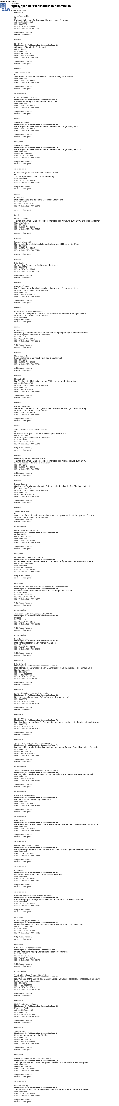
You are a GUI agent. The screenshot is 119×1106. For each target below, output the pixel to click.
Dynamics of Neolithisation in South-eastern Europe (38, 874)
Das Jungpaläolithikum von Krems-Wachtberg (35, 643)
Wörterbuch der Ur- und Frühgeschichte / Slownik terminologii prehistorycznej (50, 408)
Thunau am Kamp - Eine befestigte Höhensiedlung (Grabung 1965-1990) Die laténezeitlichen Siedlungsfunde (57, 222)
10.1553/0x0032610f (25, 1010)
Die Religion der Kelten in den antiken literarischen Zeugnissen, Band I (47, 288)
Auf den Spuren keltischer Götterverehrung (34, 176)
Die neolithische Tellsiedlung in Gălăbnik (33, 799)
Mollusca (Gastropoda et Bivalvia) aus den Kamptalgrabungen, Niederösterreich (51, 333)
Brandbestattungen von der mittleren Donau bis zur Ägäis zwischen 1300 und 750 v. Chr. (55, 561)
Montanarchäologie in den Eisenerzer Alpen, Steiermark (40, 433)
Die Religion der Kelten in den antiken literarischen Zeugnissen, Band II (47, 126)
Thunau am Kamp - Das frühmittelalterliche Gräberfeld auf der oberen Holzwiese (51, 1089)
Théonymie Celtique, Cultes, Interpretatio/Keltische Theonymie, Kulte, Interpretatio (52, 1062)
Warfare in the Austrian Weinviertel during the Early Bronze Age (43, 76)
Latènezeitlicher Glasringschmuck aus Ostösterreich (38, 358)
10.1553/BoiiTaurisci (24, 536)
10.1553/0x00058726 (25, 383)
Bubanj (17, 618)
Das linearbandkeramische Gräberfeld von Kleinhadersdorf (41, 697)
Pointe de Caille (21, 1008)
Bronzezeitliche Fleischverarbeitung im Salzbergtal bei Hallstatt (43, 591)
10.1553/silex (22, 49)
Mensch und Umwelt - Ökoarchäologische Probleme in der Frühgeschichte (48, 924)
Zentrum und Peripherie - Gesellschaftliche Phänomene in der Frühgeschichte (50, 313)
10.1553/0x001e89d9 (25, 22)
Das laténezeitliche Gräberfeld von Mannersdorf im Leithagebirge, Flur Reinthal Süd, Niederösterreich (53, 669)
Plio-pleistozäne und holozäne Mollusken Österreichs (38, 200)
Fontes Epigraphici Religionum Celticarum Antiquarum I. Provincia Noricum (48, 899)
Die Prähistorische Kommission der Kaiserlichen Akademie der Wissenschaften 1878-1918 (56, 824)
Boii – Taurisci (20, 534)
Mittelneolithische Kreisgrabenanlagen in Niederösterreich (41, 952)
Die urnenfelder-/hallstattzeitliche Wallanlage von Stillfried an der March (47, 244)
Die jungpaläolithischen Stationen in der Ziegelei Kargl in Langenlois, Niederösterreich (53, 774)
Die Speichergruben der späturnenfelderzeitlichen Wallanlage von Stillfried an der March (55, 849)
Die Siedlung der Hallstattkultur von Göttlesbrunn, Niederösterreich (45, 381)
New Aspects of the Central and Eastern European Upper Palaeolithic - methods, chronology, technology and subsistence (57, 980)
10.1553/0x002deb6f (25, 563)
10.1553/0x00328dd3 (25, 927)
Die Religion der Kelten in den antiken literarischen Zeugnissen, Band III (47, 149)
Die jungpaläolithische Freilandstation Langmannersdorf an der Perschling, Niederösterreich (56, 747)
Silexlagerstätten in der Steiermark (30, 47)
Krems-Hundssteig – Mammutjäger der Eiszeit (35, 101)
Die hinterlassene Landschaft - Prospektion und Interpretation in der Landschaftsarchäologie (56, 722)
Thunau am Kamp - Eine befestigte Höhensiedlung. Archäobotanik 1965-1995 (50, 461)
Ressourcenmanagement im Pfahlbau (31, 1035)
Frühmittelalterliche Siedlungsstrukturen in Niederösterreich (41, 20)
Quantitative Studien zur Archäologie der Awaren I (37, 265)
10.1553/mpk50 (23, 435)
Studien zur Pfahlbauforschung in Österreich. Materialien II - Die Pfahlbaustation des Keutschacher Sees (53, 487)
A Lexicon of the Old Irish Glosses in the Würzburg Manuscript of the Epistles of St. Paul (54, 515)
